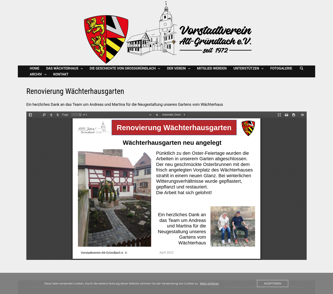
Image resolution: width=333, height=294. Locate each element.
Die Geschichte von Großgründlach (123, 68)
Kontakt (61, 74)
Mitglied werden (212, 68)
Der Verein (176, 68)
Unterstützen (246, 68)
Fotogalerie (281, 68)
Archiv (36, 74)
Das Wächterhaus (62, 68)
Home (34, 68)
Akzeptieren (272, 283)
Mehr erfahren (209, 283)
